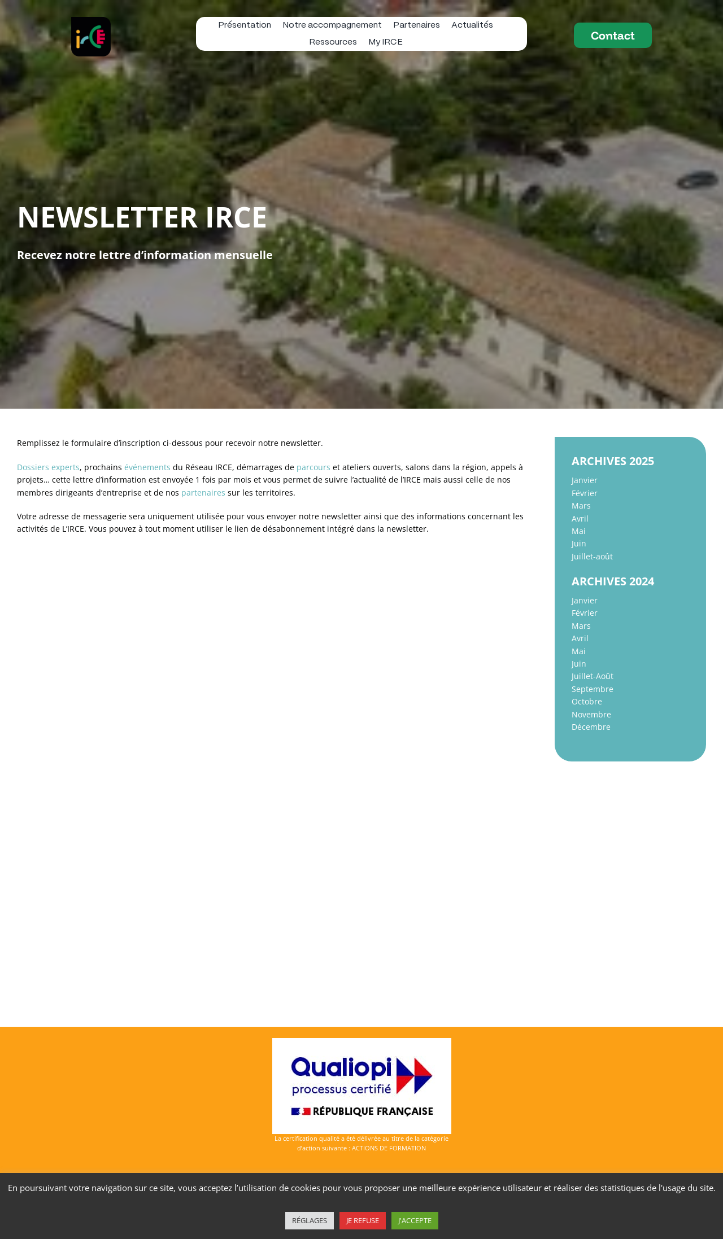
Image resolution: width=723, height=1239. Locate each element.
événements (147, 467)
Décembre (591, 726)
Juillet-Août (592, 676)
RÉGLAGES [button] (309, 1220)
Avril (580, 518)
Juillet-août (592, 556)
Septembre (592, 689)
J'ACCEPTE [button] (415, 1220)
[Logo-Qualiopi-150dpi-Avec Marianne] (361, 1041)
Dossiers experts (48, 467)
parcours (313, 467)
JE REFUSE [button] (362, 1220)
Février (585, 493)
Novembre (591, 714)
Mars (581, 505)
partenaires (203, 492)
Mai (579, 531)
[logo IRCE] (91, 20)
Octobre (587, 701)
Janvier (585, 480)
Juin (579, 543)
